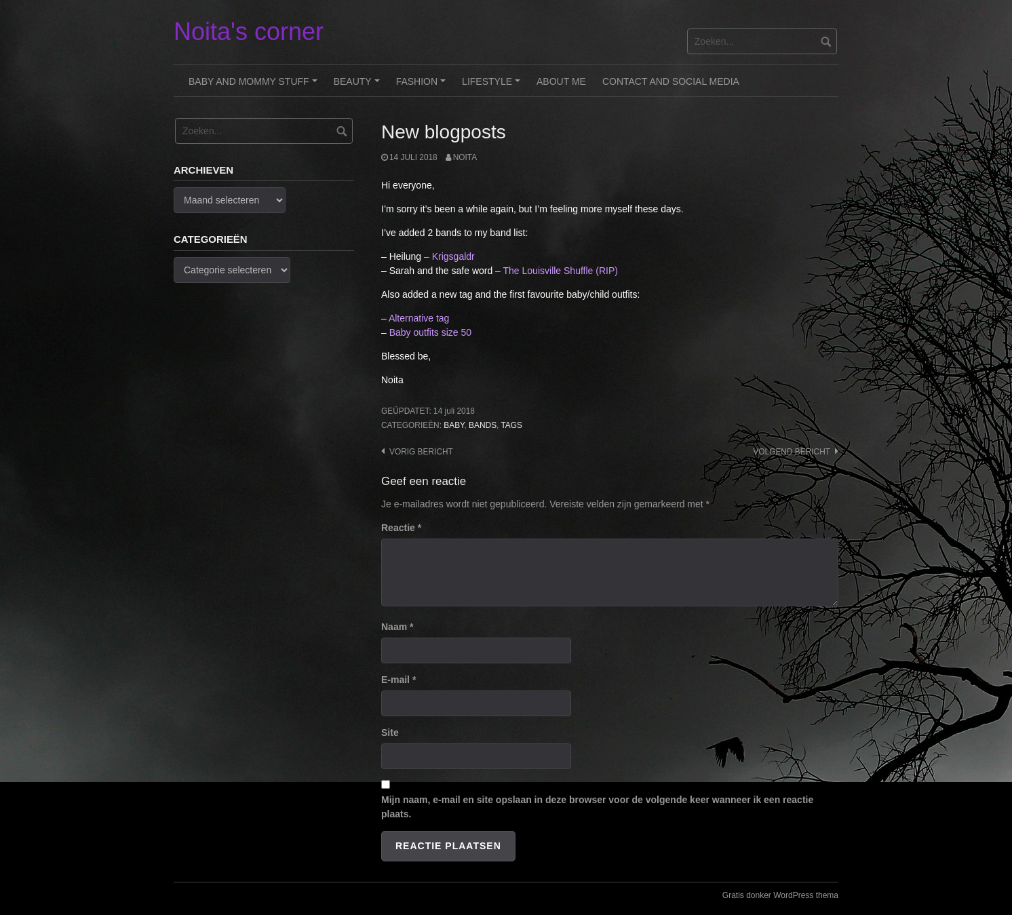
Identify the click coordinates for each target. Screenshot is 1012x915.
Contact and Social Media (670, 81)
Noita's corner (249, 31)
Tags (511, 425)
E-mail (398, 679)
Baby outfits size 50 (430, 332)
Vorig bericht (421, 451)
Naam (397, 626)
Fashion (423, 86)
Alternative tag (419, 318)
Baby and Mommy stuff (255, 86)
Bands (483, 425)
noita (465, 157)
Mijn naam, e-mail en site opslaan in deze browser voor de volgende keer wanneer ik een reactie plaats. (597, 806)
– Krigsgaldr (449, 256)
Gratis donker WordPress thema (780, 895)
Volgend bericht (791, 451)
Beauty (359, 86)
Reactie (401, 527)
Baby (454, 425)
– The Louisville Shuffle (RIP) (556, 270)
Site (390, 732)
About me (561, 81)
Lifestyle (493, 86)
